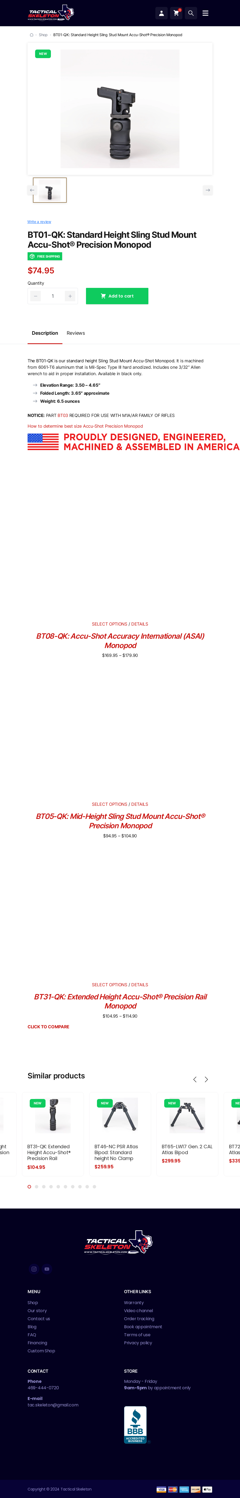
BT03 (63, 415)
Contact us (39, 1318)
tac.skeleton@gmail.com (53, 1405)
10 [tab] (94, 1186)
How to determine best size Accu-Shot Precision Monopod (85, 426)
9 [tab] (87, 1186)
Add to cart (117, 296)
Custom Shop (41, 1351)
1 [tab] (29, 1186)
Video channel (138, 1310)
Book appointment (143, 1326)
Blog (32, 1326)
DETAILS (139, 624)
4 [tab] (51, 1186)
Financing (37, 1342)
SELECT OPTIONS (109, 624)
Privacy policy (138, 1342)
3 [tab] (43, 1186)
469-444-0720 (43, 1387)
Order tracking (139, 1318)
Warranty (134, 1302)
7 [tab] (72, 1186)
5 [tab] (58, 1186)
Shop (43, 34)
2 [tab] (36, 1186)
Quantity (36, 283)
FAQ (32, 1334)
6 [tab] (65, 1186)
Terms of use (137, 1334)
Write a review (39, 221)
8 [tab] (80, 1186)
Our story (37, 1310)
